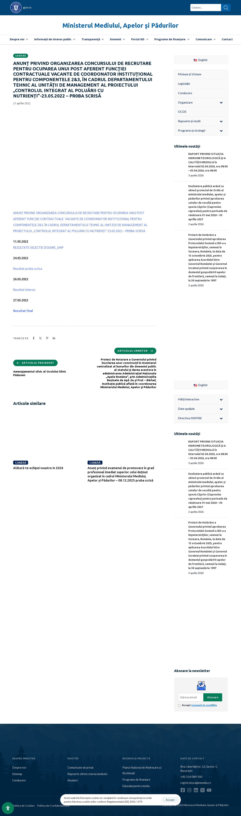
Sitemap (17, 774)
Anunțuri (72, 780)
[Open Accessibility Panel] (8, 808)
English (200, 60)
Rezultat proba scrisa (27, 268)
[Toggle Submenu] (221, 102)
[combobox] (205, 7)
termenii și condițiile (204, 705)
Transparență (93, 39)
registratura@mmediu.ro (195, 782)
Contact (227, 39)
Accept (199, 705)
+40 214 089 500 (191, 776)
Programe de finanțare (171, 39)
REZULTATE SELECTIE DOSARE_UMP (38, 247)
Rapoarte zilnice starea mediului (87, 774)
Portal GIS (139, 39)
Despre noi (19, 39)
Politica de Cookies (23, 805)
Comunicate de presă (80, 767)
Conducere (19, 780)
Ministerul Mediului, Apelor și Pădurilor (120, 25)
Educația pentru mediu (136, 786)
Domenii (117, 39)
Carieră (20, 56)
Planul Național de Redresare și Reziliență (141, 770)
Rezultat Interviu (24, 289)
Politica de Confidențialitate (53, 805)
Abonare (212, 697)
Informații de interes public (54, 39)
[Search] (226, 7)
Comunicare (206, 39)
